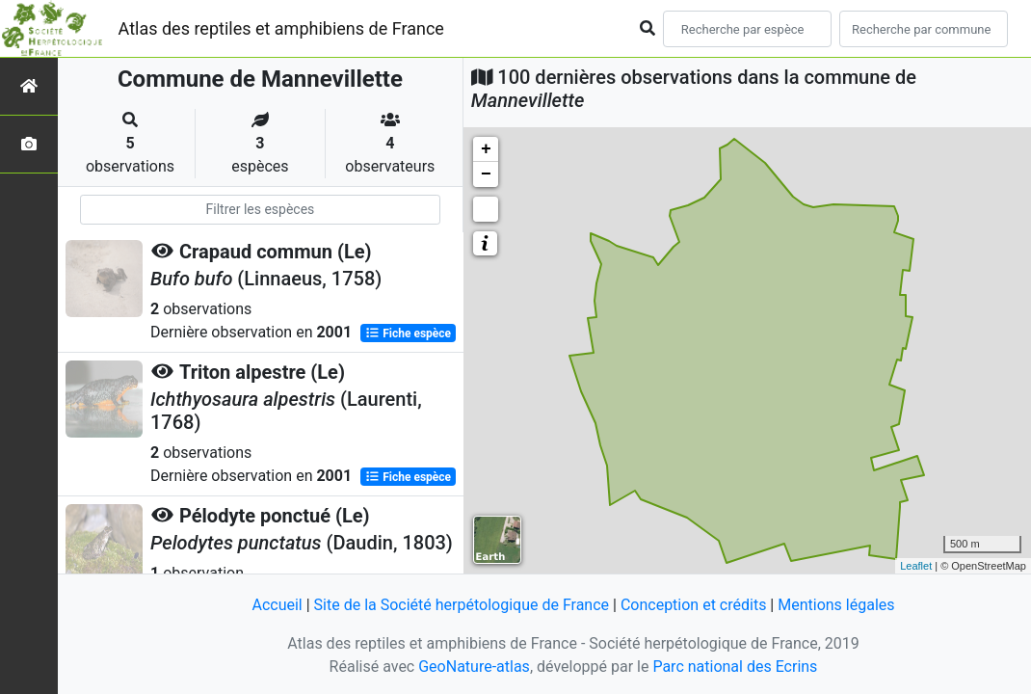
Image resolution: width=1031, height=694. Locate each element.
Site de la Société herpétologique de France (461, 605)
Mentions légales (836, 605)
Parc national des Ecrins (734, 666)
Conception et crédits (694, 605)
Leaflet (916, 566)
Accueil (276, 605)
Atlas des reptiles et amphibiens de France (281, 28)
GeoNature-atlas (474, 666)
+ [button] (486, 149)
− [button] (486, 174)
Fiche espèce (408, 333)
